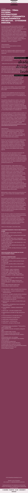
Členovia (11, 489)
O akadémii (5, 489)
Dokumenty (22, 489)
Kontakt (14, 491)
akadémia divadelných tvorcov (14, 3)
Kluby (16, 489)
